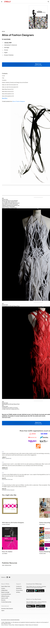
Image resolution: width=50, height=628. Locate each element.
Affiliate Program (5, 596)
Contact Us (18, 586)
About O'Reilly (5, 584)
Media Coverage (5, 592)
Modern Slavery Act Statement (31, 624)
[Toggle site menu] (1, 1)
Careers (3, 588)
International (5, 606)
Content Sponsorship (6, 602)
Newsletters (19, 588)
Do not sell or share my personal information (10, 619)
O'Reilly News (4, 590)
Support (18, 584)
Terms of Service (4, 624)
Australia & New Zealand (7, 608)
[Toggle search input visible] (48, 1)
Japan (2, 610)
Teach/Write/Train (5, 586)
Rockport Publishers (9, 55)
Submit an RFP (4, 598)
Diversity (3, 600)
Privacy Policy (19, 590)
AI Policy (18, 592)
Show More (4, 98)
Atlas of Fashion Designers (19, 101)
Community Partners (6, 594)
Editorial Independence (20, 624)
